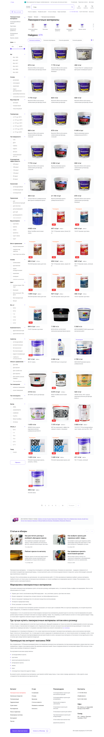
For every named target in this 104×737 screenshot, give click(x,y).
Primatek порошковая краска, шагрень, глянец (36, 460)
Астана (45, 519)
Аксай (83, 519)
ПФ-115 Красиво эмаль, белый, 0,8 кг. (60, 232)
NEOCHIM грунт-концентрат (59, 362)
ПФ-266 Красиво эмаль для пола (37, 264)
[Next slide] (92, 531)
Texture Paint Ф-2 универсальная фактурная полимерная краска (37, 199)
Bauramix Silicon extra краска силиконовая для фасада (59, 101)
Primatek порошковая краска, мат (60, 460)
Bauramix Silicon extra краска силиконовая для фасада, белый (37, 68)
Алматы (40, 519)
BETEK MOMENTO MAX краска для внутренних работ (84, 330)
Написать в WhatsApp (40, 731)
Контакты (91, 11)
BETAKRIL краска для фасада (36, 394)
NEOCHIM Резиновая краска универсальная (82, 362)
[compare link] (78, 6)
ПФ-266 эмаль (32, 492)
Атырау (49, 519)
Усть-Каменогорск (72, 519)
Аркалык (34, 520)
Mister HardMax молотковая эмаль (36, 232)
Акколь (79, 519)
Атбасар (40, 520)
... (59, 505)
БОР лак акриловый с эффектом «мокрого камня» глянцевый (60, 428)
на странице (66, 628)
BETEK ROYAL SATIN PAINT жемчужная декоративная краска (60, 330)
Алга (25, 520)
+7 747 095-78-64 (82, 692)
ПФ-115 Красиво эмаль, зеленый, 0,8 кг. (83, 264)
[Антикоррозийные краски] (17, 22)
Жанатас (68, 520)
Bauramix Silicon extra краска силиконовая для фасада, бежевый (59, 69)
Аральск (29, 520)
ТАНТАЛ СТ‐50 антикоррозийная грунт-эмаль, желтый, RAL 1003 (83, 428)
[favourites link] (85, 6)
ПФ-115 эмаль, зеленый (81, 460)
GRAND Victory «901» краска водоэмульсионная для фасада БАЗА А (83, 396)
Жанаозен (63, 520)
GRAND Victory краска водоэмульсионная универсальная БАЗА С (34, 429)
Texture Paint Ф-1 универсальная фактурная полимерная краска (83, 68)
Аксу (86, 519)
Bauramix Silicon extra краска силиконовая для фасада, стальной (36, 135)
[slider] (11, 48)
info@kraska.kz (82, 696)
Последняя (71, 505)
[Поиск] (52, 7)
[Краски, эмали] (17, 38)
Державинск (56, 520)
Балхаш (50, 520)
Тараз (65, 519)
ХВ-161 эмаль (31, 362)
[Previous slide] (87, 531)
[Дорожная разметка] (17, 29)
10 (62, 505)
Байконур (45, 520)
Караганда (54, 519)
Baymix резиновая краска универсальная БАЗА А (81, 134)
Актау (22, 520)
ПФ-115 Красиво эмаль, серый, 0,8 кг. (60, 264)
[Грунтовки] (17, 26)
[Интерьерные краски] (17, 34)
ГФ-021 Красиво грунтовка (81, 231)
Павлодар (60, 519)
